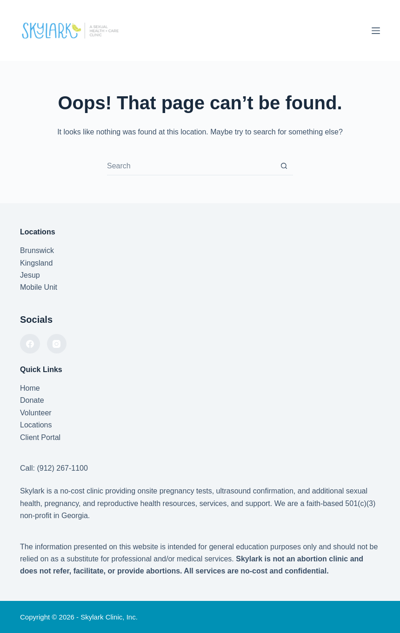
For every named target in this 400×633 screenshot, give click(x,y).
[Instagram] (57, 344)
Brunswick (37, 250)
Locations (36, 425)
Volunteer (36, 413)
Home (30, 388)
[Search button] (284, 166)
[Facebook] (30, 344)
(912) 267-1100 (62, 468)
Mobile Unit (38, 287)
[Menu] (376, 31)
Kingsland (36, 263)
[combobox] (191, 166)
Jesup (30, 275)
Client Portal (40, 437)
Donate (32, 400)
